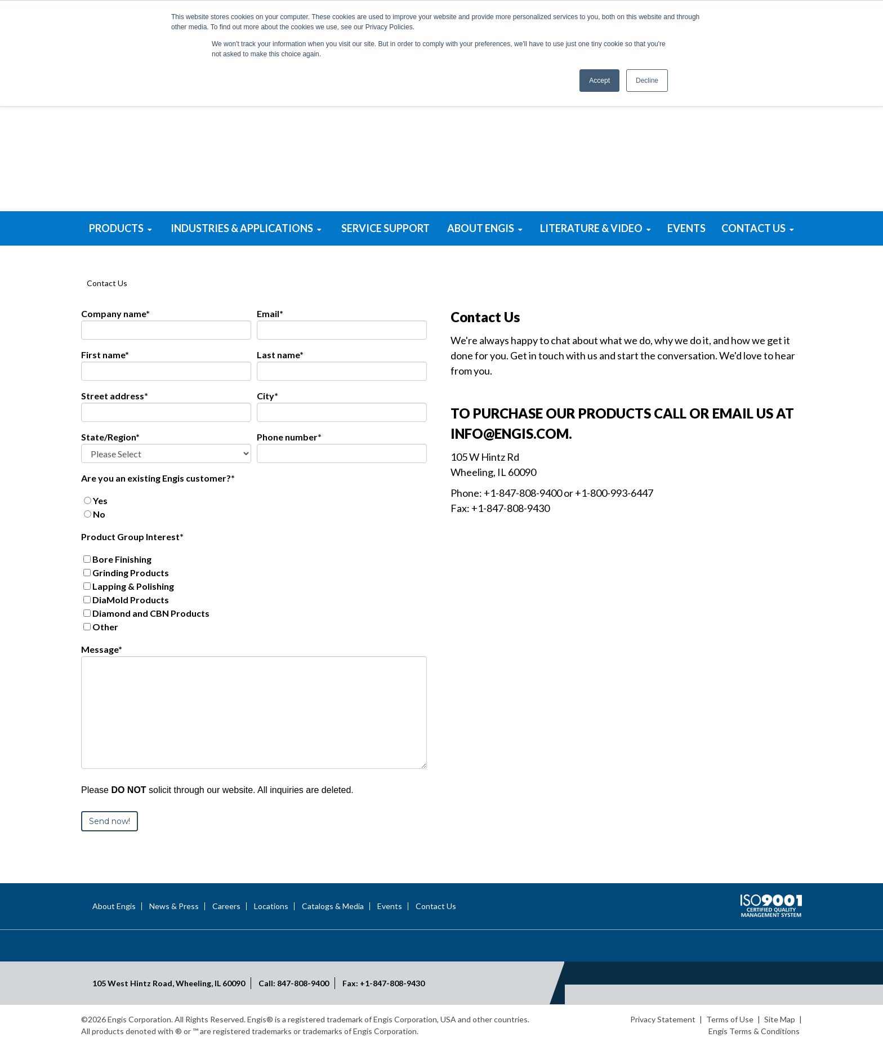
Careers (226, 927)
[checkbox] (254, 528)
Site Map (779, 1040)
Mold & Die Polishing (615, 219)
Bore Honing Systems (528, 219)
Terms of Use (729, 1040)
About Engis (114, 927)
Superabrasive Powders (267, 219)
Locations (271, 927)
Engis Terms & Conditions (754, 1052)
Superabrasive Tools (441, 219)
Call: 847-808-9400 (293, 1004)
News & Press (174, 927)
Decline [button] (647, 80)
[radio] (254, 521)
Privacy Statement (662, 1040)
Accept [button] (599, 80)
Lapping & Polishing (354, 219)
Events (389, 927)
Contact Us (436, 927)
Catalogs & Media (333, 927)
